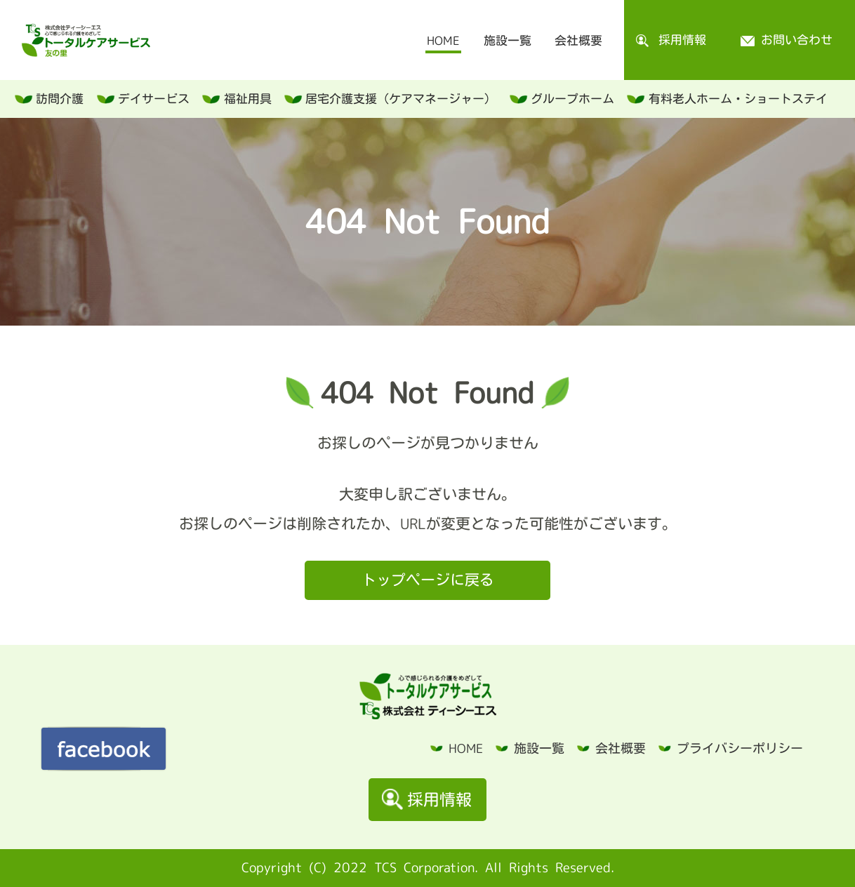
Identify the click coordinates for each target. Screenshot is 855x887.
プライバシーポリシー (740, 748)
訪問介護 (60, 99)
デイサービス (154, 99)
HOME (443, 40)
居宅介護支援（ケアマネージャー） (400, 99)
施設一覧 (507, 40)
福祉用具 (248, 99)
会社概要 (578, 40)
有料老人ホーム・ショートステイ (738, 99)
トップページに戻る (428, 580)
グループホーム (572, 99)
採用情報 (671, 40)
